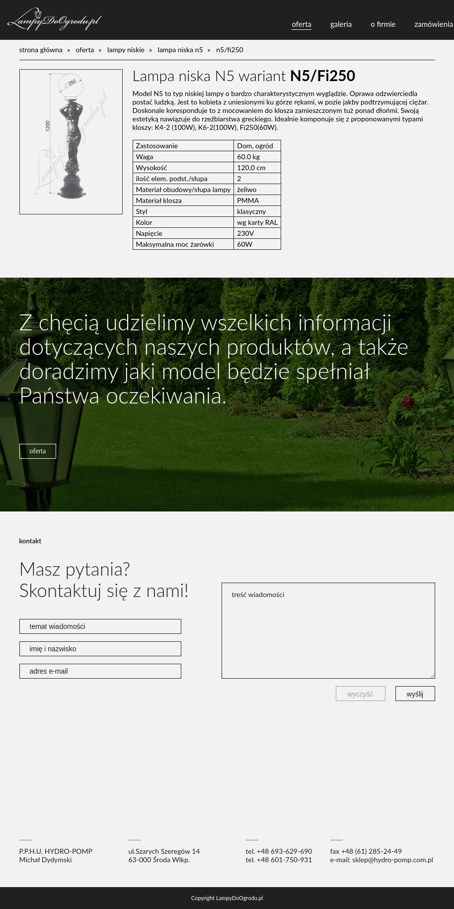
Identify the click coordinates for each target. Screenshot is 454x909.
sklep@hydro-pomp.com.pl (392, 859)
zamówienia (434, 23)
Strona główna (41, 49)
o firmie (383, 23)
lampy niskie (126, 49)
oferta (301, 23)
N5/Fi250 (229, 49)
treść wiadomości (328, 631)
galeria (341, 23)
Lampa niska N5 (180, 49)
